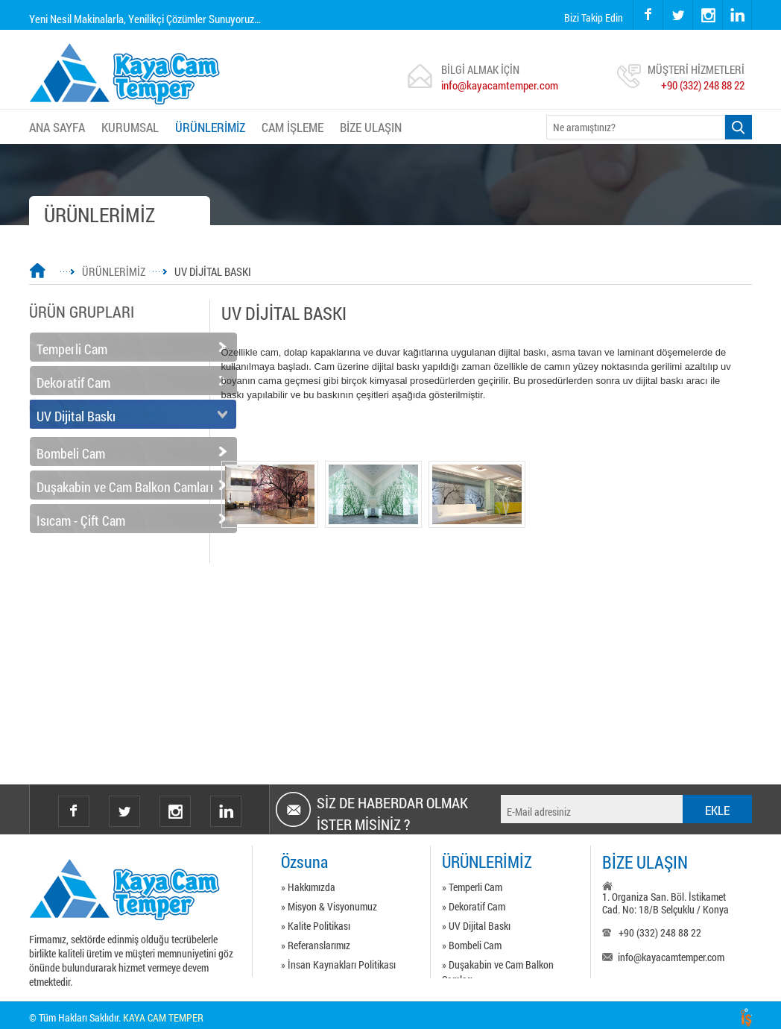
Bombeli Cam (71, 453)
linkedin (737, 15)
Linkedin (226, 811)
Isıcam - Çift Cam (81, 520)
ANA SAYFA (57, 127)
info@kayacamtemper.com (499, 85)
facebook (648, 15)
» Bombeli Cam (472, 945)
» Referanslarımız (315, 945)
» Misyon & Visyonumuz (329, 906)
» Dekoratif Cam (473, 906)
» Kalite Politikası (315, 926)
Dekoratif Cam (73, 382)
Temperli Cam (72, 349)
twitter (663, 0)
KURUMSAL (130, 127)
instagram (693, 0)
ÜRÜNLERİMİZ (210, 127)
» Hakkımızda (308, 887)
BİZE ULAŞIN (371, 127)
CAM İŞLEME (292, 127)
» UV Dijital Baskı (476, 926)
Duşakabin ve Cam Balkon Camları (125, 487)
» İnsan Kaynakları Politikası (338, 964)
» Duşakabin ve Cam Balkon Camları (498, 967)
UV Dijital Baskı (76, 416)
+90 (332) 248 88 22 (702, 85)
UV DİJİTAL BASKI (212, 271)
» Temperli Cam (472, 887)
